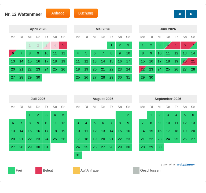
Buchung (85, 13)
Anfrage (57, 13)
